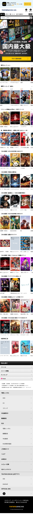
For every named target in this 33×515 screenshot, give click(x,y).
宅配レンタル (6, 428)
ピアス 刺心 (23, 210)
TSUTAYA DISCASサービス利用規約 (17, 383)
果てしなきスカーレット (16, 126)
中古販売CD (20, 14)
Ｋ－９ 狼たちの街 (4, 189)
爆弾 (1, 105)
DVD (3, 14)
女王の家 (2, 293)
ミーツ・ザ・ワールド (5, 355)
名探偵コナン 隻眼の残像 (6, 147)
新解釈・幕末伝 (3, 126)
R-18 (16, 379)
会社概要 (3, 383)
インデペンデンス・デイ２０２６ (18, 189)
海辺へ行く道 (23, 355)
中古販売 (5, 439)
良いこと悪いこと (24, 251)
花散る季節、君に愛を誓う (26, 314)
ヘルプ (3, 454)
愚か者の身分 (13, 231)
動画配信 (3, 418)
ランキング (16, 375)
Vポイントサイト (6, 469)
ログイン (30, 11)
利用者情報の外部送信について (19, 387)
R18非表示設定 (7, 444)
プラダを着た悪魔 (24, 147)
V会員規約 (8, 383)
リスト (26, 11)
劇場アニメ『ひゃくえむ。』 (17, 272)
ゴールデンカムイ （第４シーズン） (19, 82)
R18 (30, 14)
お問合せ (3, 459)
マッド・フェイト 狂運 (5, 210)
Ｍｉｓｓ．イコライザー (26, 189)
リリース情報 (16, 371)
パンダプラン (23, 126)
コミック (13, 14)
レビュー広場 (5, 464)
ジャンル (16, 367)
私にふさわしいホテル (15, 355)
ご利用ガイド (5, 449)
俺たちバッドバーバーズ (16, 251)
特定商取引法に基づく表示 (7, 387)
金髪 (21, 82)
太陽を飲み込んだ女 (15, 293)
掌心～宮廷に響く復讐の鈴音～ (7, 314)
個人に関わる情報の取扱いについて (21, 385)
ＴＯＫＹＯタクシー (15, 105)
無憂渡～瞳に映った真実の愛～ (17, 314)
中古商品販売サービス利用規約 (8, 385)
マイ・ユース (23, 293)
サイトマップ (28, 387)
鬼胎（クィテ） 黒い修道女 (17, 210)
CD (8, 14)
